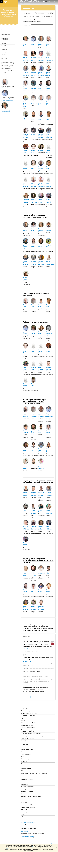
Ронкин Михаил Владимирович (41, 184)
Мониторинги (24, 784)
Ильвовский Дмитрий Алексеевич (26, 88)
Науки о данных (5, 52)
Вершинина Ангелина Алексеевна (33, 494)
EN (46, 1)
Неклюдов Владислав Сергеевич (48, 369)
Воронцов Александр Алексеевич (26, 168)
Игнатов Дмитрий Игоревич (48, 74)
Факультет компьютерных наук (9, 5)
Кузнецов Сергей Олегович (8, 88)
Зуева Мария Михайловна (49, 136)
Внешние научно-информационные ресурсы (31, 796)
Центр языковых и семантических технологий (8, 35)
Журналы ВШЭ (24, 814)
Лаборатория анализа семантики (35, 322)
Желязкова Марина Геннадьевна (33, 306)
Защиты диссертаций (26, 789)
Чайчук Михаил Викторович (48, 528)
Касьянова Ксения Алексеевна (33, 168)
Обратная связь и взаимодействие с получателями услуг (34, 773)
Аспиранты (4, 49)
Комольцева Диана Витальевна (33, 369)
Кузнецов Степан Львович (33, 432)
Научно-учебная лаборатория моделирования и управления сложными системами (38, 560)
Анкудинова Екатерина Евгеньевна (41, 230)
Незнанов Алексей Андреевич (48, 88)
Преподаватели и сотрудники (28, 715)
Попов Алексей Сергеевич (25, 466)
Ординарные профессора (29, 19)
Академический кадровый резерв (31, 16)
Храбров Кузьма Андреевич (25, 607)
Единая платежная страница (27, 738)
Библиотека (24, 802)
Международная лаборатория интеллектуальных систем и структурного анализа (34, 401)
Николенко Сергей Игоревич (33, 59)
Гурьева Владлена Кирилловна (33, 333)
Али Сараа (40, 150)
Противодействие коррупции (28, 727)
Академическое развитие (27, 791)
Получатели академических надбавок (32, 21)
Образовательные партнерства (28, 771)
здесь (33, 846)
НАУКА (23, 777)
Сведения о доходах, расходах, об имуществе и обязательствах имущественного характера (36, 730)
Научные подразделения (27, 779)
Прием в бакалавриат (26, 754)
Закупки (23, 720)
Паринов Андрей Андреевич (48, 119)
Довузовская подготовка (27, 749)
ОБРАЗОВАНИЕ (25, 744)
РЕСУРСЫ (23, 800)
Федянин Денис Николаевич (49, 103)
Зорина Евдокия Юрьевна (33, 246)
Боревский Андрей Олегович (40, 136)
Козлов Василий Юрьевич (25, 369)
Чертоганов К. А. (27, 661)
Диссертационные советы (27, 786)
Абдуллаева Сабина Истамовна (33, 230)
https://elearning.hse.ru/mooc (28, 836)
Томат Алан (33, 465)
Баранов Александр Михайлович (49, 512)
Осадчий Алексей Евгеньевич (40, 59)
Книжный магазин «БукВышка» (28, 807)
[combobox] (28, 13)
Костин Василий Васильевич (41, 246)
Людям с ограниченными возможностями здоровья (33, 736)
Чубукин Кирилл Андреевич (33, 607)
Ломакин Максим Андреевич (48, 591)
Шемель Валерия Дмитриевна (26, 279)
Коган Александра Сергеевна (49, 333)
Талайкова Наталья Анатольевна (34, 201)
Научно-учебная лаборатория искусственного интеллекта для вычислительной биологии (8, 41)
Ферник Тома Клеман (25, 119)
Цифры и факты (24, 708)
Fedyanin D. (25, 648)
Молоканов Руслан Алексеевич (33, 528)
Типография (24, 809)
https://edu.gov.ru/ (25, 827)
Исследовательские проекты (28, 782)
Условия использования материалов (46, 843)
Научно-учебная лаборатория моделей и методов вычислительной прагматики (38, 482)
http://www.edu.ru (25, 831)
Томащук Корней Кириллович (33, 152)
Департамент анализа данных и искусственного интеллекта (9, 13)
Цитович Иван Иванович (40, 201)
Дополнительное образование (28, 763)
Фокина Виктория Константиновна (50, 263)
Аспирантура (24, 761)
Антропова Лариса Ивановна (25, 44)
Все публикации (26, 697)
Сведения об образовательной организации (31, 733)
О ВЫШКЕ (23, 706)
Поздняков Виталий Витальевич (25, 136)
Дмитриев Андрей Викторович (33, 573)
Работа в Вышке (24, 740)
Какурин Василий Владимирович (26, 152)
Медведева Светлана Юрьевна (41, 168)
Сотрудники (4, 54)
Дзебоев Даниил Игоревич (25, 591)
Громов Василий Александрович (34, 44)
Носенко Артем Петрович (48, 168)
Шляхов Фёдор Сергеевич (33, 385)
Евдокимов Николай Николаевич (41, 351)
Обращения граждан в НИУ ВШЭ (28, 722)
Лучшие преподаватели (46, 16)
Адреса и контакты (35, 843)
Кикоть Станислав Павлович (33, 88)
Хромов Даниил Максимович (41, 466)
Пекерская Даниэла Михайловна (33, 263)
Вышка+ (23, 756)
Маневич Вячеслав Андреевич (33, 512)
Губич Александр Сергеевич (25, 246)
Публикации (26, 636)
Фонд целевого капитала (27, 725)
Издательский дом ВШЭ (26, 804)
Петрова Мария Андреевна (25, 184)
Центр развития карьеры (27, 766)
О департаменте (5, 32)
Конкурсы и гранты (25, 793)
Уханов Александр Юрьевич (25, 385)
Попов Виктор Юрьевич (25, 573)
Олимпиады (24, 751)
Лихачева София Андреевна (25, 263)
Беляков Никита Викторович (48, 152)
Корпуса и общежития (26, 718)
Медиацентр (24, 812)
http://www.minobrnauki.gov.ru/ (28, 822)
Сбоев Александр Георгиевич (48, 184)
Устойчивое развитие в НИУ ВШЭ (29, 713)
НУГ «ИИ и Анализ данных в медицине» (8, 46)
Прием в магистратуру (26, 759)
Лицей (22, 747)
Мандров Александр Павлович (40, 369)
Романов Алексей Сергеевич (33, 184)
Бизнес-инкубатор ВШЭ (26, 768)
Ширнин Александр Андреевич (48, 201)
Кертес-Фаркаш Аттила (40, 44)
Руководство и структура (27, 711)
